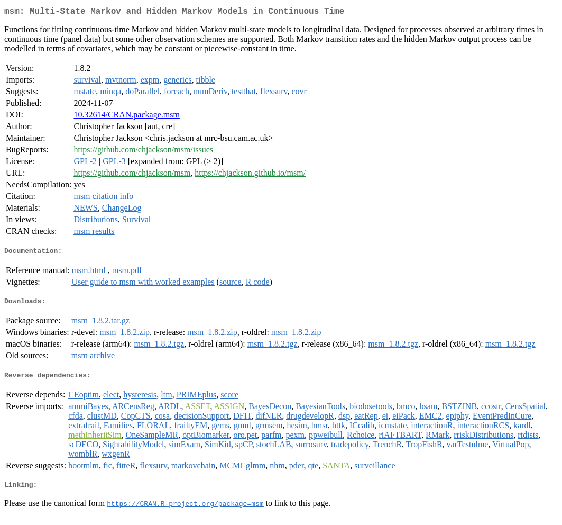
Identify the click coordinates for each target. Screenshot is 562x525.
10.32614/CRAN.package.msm (126, 116)
